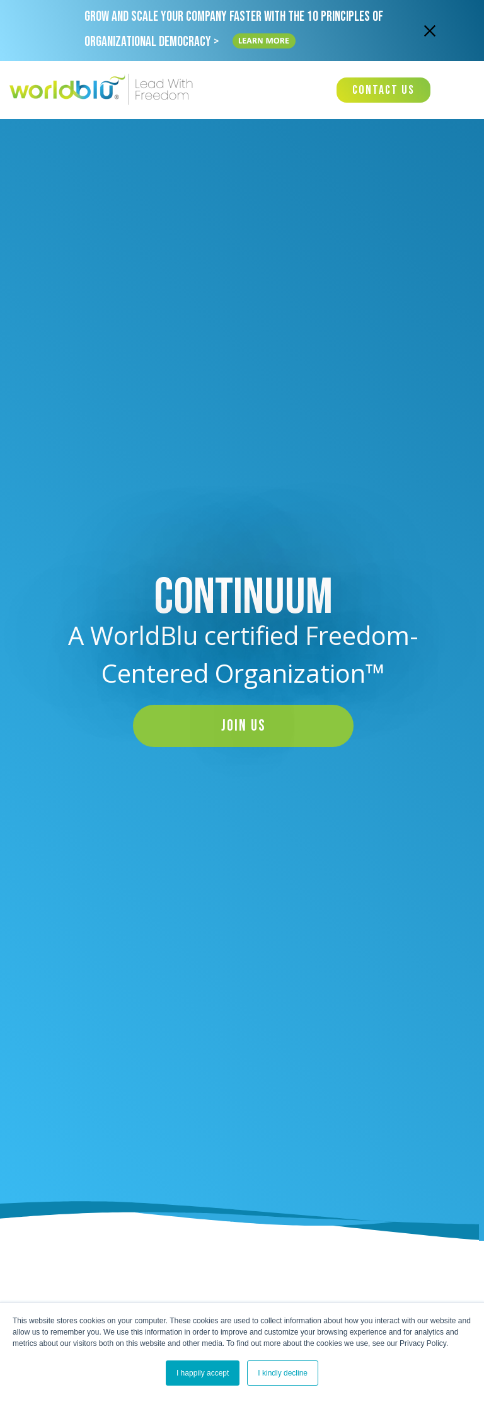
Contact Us (383, 90)
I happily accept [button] (202, 1373)
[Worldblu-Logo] (104, 90)
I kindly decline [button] (283, 1373)
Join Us (243, 726)
